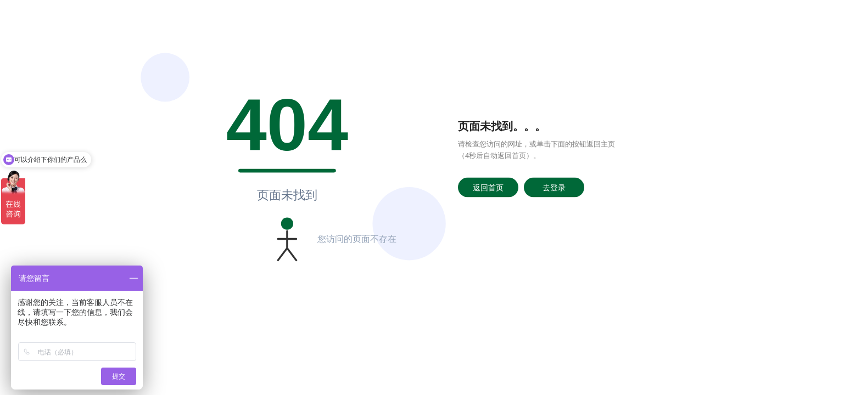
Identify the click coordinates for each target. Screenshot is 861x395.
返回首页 (488, 187)
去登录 (554, 187)
